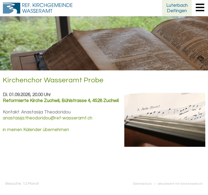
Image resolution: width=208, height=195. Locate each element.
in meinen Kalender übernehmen (36, 129)
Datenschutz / (145, 183)
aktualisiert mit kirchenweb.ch (180, 183)
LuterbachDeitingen (177, 8)
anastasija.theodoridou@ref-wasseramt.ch (47, 118)
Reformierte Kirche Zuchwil (61, 100)
